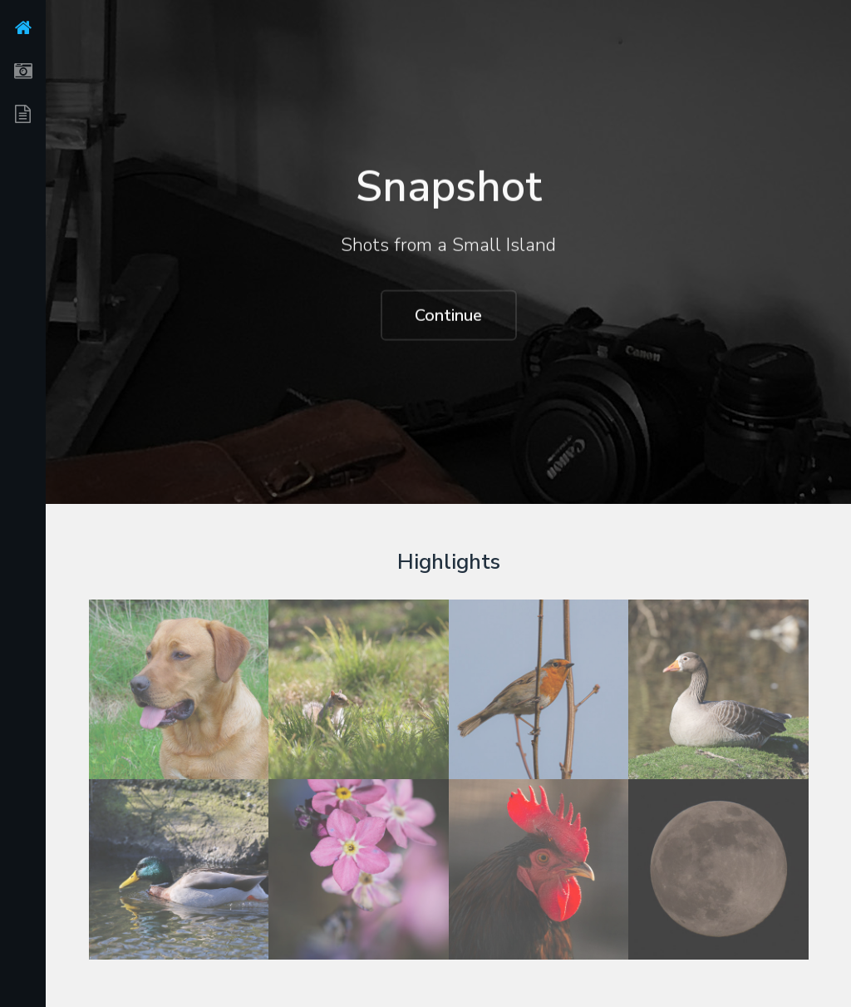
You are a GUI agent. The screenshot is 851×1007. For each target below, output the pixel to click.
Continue (448, 315)
